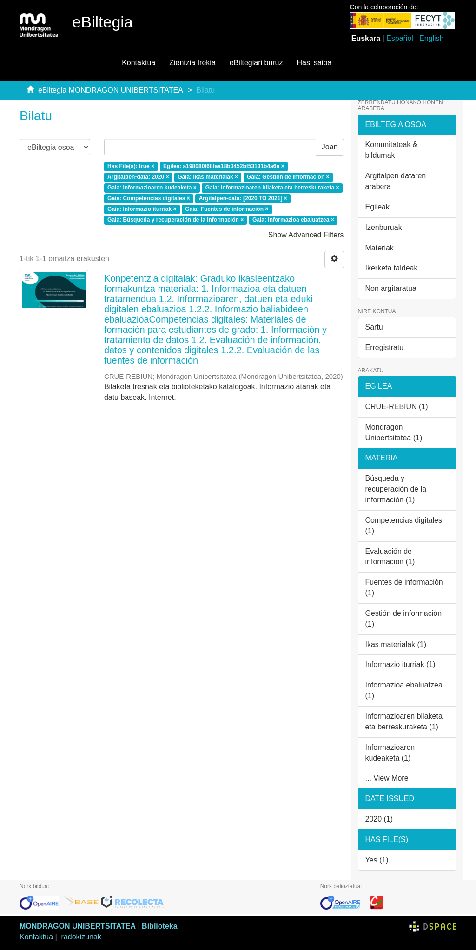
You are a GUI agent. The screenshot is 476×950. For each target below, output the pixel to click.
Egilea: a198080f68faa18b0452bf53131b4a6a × (223, 166)
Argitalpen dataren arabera (395, 181)
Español (399, 38)
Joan (330, 147)
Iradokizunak (80, 937)
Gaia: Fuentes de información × (226, 209)
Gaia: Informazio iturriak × (141, 209)
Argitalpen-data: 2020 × (138, 177)
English (431, 38)
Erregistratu (384, 347)
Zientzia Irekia (192, 63)
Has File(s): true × (130, 166)
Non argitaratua (390, 288)
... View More (387, 778)
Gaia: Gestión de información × (288, 177)
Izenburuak (383, 227)
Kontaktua (138, 63)
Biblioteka (159, 926)
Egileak (377, 207)
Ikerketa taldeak (391, 268)
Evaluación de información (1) (390, 556)
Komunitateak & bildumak (391, 150)
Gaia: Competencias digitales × (148, 198)
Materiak (379, 248)
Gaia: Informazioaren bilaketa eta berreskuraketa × (272, 188)
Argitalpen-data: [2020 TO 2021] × (243, 198)
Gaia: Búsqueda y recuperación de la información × (175, 219)
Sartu (374, 327)
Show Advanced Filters (306, 235)
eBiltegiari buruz (256, 63)
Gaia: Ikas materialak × (208, 177)
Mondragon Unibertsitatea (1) (394, 432)
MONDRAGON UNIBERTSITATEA (78, 926)
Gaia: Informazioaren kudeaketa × (152, 188)
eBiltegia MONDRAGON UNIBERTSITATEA (110, 90)
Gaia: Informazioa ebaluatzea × (293, 219)
